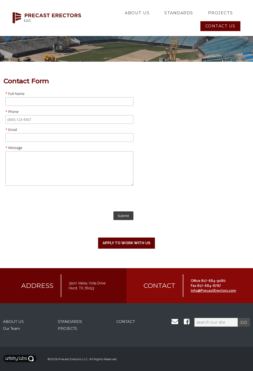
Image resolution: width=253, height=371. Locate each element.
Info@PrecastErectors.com (213, 291)
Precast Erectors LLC (73, 359)
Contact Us (220, 26)
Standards (178, 13)
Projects (220, 13)
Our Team (11, 328)
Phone (12, 111)
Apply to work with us (126, 243)
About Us (137, 13)
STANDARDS (70, 321)
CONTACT (125, 321)
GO (243, 322)
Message (13, 147)
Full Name (14, 93)
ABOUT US (13, 321)
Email (11, 129)
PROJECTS (67, 328)
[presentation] (69, 199)
